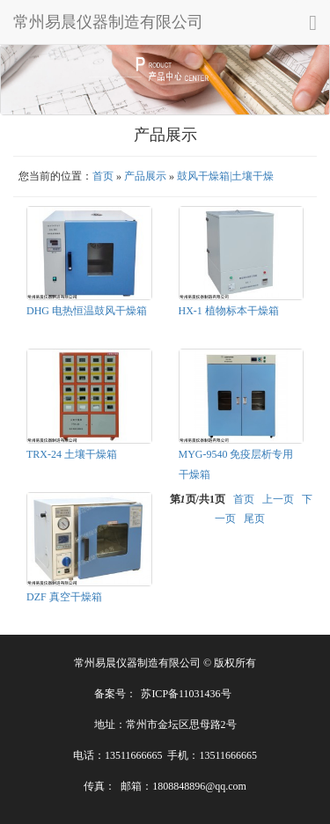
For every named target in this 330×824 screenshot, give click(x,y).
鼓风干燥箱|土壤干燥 (225, 176)
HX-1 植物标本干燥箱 (229, 311)
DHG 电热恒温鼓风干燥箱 (86, 311)
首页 (103, 176)
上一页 (278, 499)
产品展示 (145, 176)
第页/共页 (197, 499)
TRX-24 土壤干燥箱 (71, 454)
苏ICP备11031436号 (186, 694)
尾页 (254, 518)
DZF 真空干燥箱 (64, 597)
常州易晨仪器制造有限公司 (108, 22)
